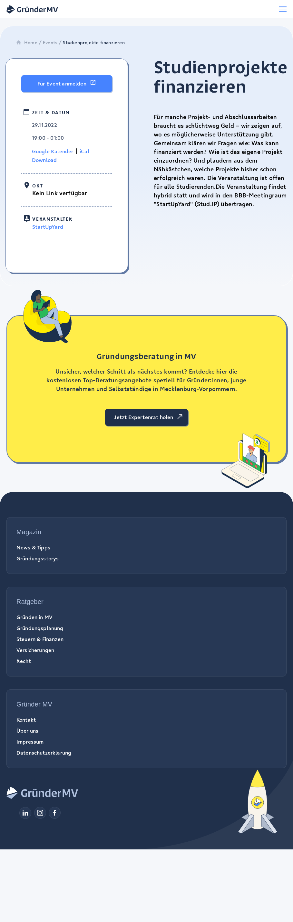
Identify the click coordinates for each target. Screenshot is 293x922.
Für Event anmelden (61, 83)
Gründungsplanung (39, 628)
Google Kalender (53, 151)
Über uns (27, 730)
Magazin (28, 532)
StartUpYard (47, 226)
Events (50, 42)
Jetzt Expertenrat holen (143, 417)
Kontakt (26, 719)
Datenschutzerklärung (43, 752)
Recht (23, 661)
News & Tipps (33, 547)
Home (26, 42)
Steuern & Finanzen (39, 639)
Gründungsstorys (37, 558)
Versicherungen (35, 650)
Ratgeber (30, 601)
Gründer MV (34, 704)
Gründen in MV (34, 617)
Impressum (30, 741)
